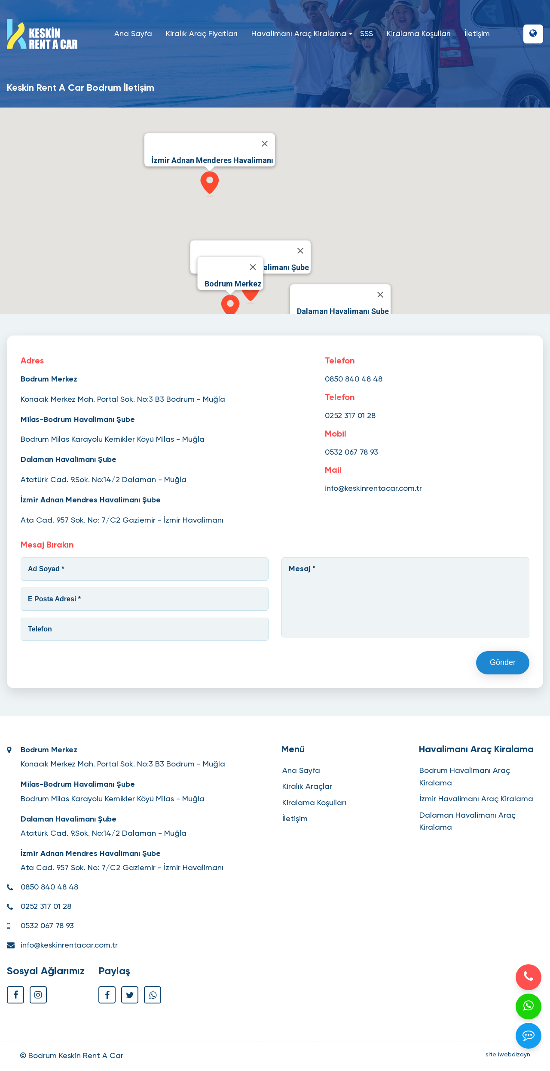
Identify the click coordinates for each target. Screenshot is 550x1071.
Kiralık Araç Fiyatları (202, 34)
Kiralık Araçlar (307, 787)
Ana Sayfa (133, 34)
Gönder (503, 662)
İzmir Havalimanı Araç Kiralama (476, 799)
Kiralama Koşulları (419, 34)
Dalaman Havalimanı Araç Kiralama (467, 822)
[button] (533, 34)
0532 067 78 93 (351, 452)
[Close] (253, 267)
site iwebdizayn (508, 1055)
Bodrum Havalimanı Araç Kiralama (464, 777)
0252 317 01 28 (350, 416)
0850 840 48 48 (353, 379)
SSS (366, 34)
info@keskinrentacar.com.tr (373, 488)
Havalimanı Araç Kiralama (300, 34)
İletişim (477, 34)
